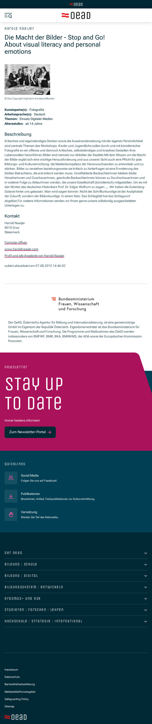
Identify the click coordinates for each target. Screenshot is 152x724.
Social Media (39, 474)
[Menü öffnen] (8, 15)
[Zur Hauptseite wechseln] (76, 4)
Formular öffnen (16, 242)
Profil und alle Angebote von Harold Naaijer (34, 255)
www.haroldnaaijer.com (21, 249)
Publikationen (30, 493)
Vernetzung (29, 511)
